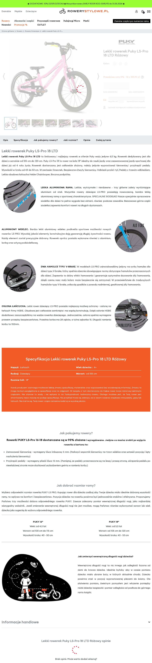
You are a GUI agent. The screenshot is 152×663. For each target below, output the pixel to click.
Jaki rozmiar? (70, 140)
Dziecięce (31, 11)
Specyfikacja (21, 140)
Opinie (86, 140)
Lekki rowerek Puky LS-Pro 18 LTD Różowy (58, 31)
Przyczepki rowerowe (48, 20)
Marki (86, 20)
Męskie (18, 11)
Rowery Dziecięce (32, 31)
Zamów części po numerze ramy (131, 21)
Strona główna (8, 31)
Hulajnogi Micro (71, 20)
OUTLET (41, 24)
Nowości (6, 24)
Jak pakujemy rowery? (45, 140)
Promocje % (20, 24)
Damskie (6, 11)
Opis (5, 140)
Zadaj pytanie (103, 140)
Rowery (6, 20)
